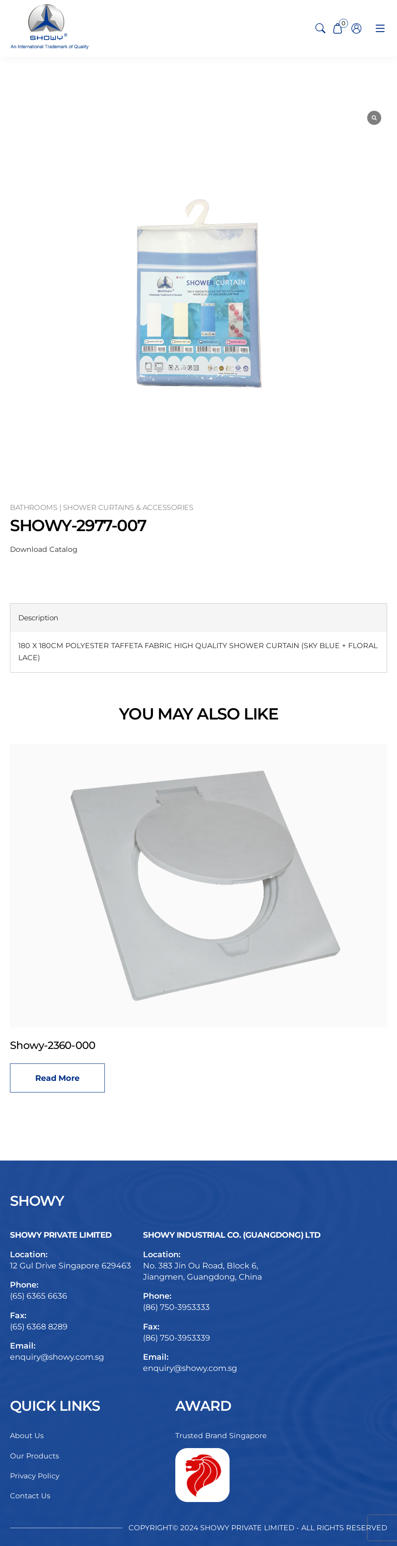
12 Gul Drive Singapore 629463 (70, 1265)
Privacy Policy (34, 1475)
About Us (27, 1435)
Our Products (34, 1455)
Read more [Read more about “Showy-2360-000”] (57, 1078)
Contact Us (30, 1495)
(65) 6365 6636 (38, 1296)
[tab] (38, 618)
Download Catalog (43, 549)
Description (38, 617)
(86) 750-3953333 (176, 1307)
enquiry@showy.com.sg (57, 1357)
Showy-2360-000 (52, 1045)
